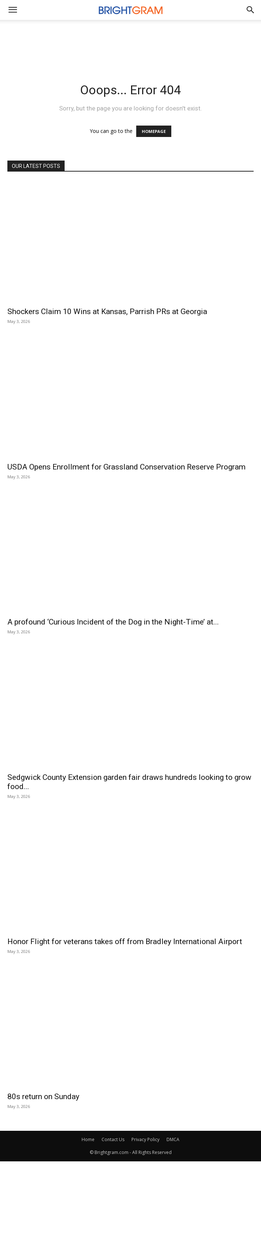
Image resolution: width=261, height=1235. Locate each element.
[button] (250, 10)
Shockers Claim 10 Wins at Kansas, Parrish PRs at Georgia (107, 311)
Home (88, 1139)
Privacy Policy (145, 1139)
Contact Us (113, 1139)
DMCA (172, 1139)
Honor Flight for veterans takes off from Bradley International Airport (124, 941)
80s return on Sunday (43, 1096)
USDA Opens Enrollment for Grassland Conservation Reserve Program (126, 466)
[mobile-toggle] (12, 10)
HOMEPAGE (154, 131)
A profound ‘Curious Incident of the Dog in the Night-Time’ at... (113, 622)
